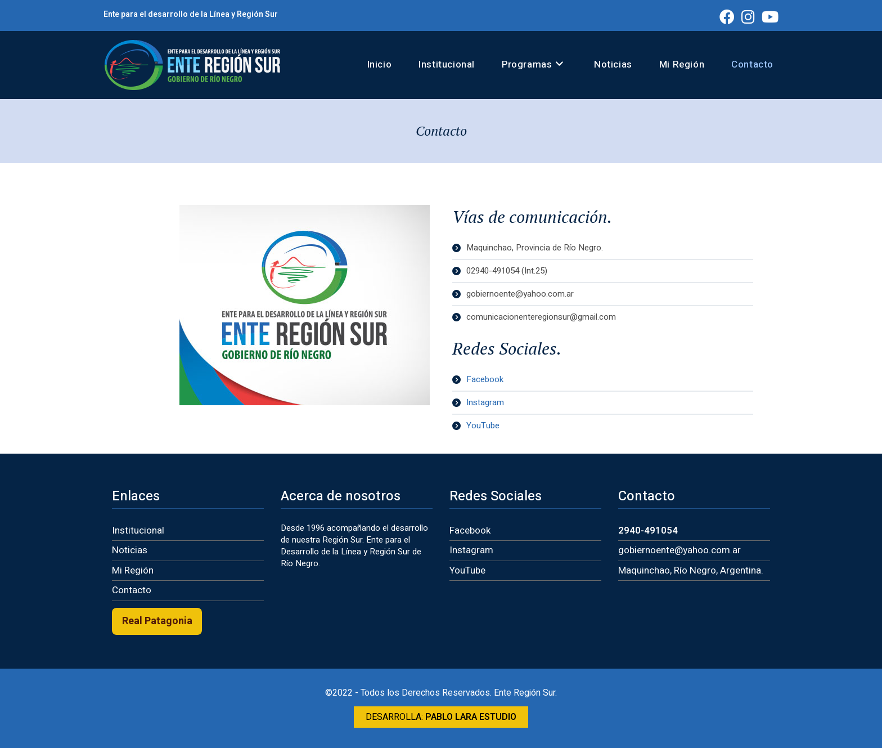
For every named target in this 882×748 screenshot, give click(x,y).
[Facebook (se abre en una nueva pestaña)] (727, 16)
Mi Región (133, 570)
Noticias (129, 550)
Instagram (471, 550)
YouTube (467, 570)
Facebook (469, 530)
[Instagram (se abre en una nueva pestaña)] (748, 16)
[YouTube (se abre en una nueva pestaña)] (768, 16)
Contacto (131, 590)
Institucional (138, 530)
